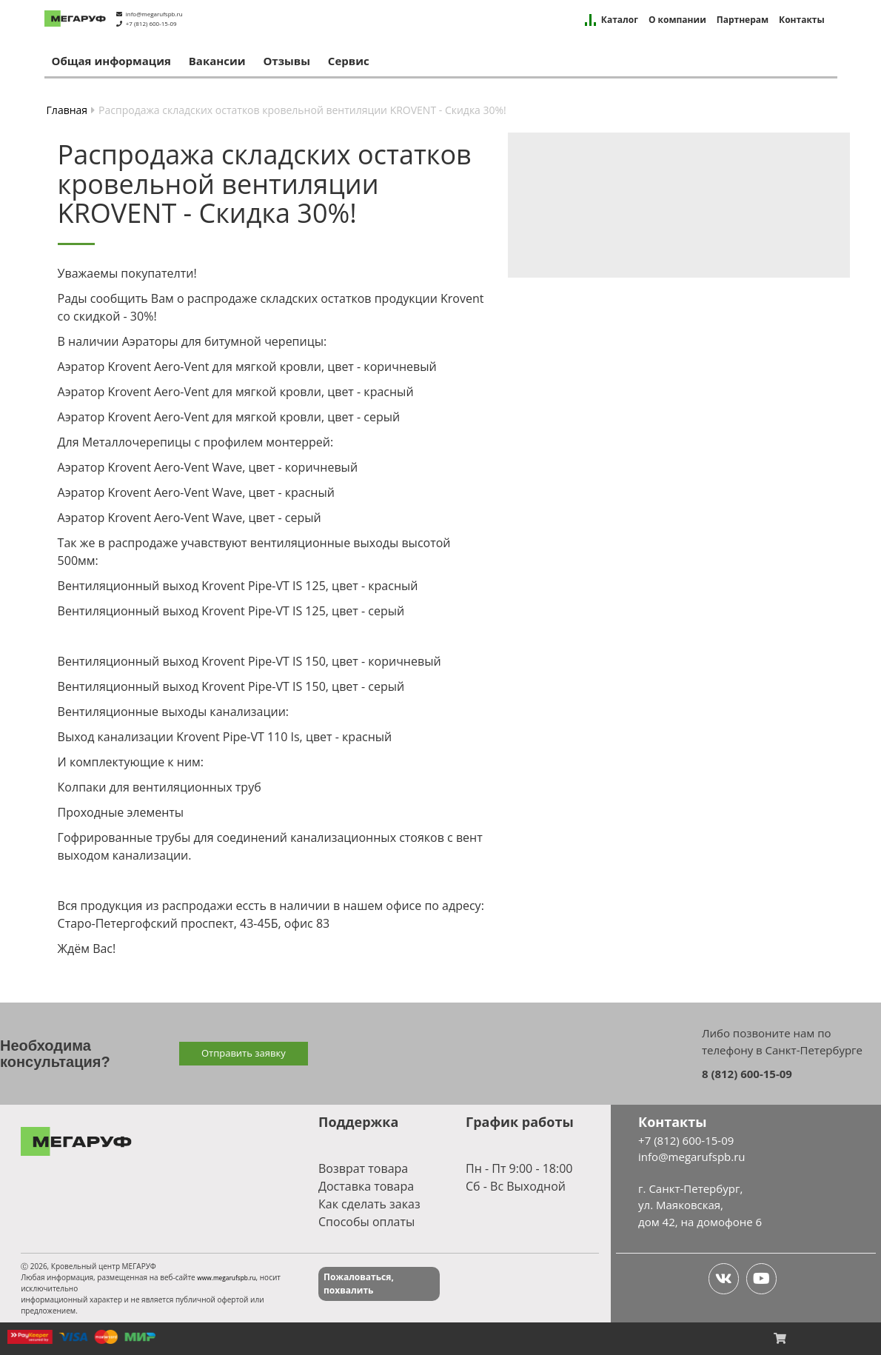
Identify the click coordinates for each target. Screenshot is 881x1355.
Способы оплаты (366, 1222)
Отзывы (286, 60)
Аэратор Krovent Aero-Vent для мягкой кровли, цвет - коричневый (247, 366)
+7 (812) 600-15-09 (151, 23)
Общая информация (111, 60)
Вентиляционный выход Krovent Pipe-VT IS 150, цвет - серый (231, 686)
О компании (677, 20)
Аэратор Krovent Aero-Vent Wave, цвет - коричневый (208, 467)
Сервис (348, 60)
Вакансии (217, 60)
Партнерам (742, 20)
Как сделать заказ (369, 1204)
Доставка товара (366, 1186)
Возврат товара (363, 1168)
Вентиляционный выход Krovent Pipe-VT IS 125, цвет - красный (238, 586)
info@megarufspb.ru (154, 14)
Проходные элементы (121, 812)
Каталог (619, 20)
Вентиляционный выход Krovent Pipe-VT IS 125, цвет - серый (231, 611)
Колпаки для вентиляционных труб (159, 787)
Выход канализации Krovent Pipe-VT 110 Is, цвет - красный (225, 737)
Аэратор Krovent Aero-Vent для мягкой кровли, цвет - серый (229, 417)
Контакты (802, 20)
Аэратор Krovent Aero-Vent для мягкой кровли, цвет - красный (236, 392)
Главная (67, 110)
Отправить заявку (243, 1053)
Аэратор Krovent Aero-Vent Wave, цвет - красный (196, 492)
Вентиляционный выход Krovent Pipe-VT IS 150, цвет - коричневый (249, 661)
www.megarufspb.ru (226, 1278)
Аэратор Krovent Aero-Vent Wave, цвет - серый (189, 517)
